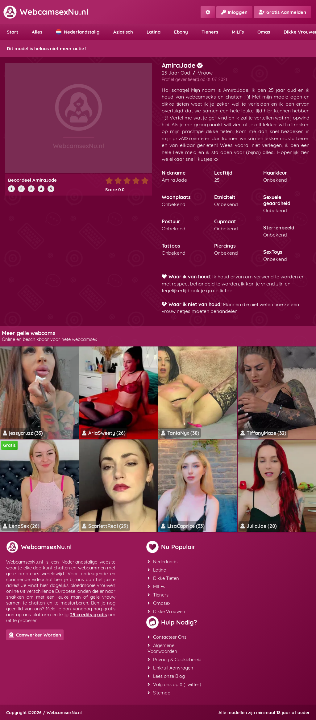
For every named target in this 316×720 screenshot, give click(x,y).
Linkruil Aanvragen (170, 668)
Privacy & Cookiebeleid (175, 659)
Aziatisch (123, 32)
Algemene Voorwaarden (162, 648)
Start (12, 32)
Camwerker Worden (35, 635)
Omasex (159, 603)
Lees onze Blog (166, 676)
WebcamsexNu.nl (45, 11)
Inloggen (234, 12)
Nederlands (162, 561)
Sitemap (159, 693)
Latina (153, 32)
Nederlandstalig (78, 32)
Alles (37, 32)
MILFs (238, 32)
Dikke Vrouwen (166, 611)
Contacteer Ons (167, 637)
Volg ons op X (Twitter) (174, 684)
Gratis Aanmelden (282, 12)
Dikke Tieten (163, 578)
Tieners (210, 32)
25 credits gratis (88, 614)
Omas (263, 32)
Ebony (181, 32)
